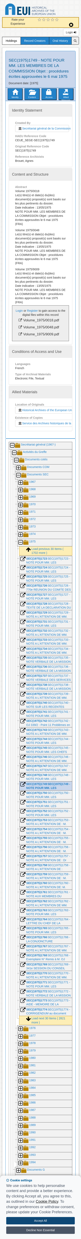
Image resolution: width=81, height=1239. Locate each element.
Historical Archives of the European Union (46, 410)
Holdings (11, 40)
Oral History (60, 40)
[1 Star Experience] (40, 20)
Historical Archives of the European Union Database (42, 10)
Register (32, 310)
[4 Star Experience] (53, 20)
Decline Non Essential (40, 1230)
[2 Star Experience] (44, 20)
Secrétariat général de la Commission (43, 128)
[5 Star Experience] (57, 20)
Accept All (40, 1220)
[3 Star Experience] (49, 20)
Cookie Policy (47, 1201)
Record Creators (34, 40)
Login (71, 32)
